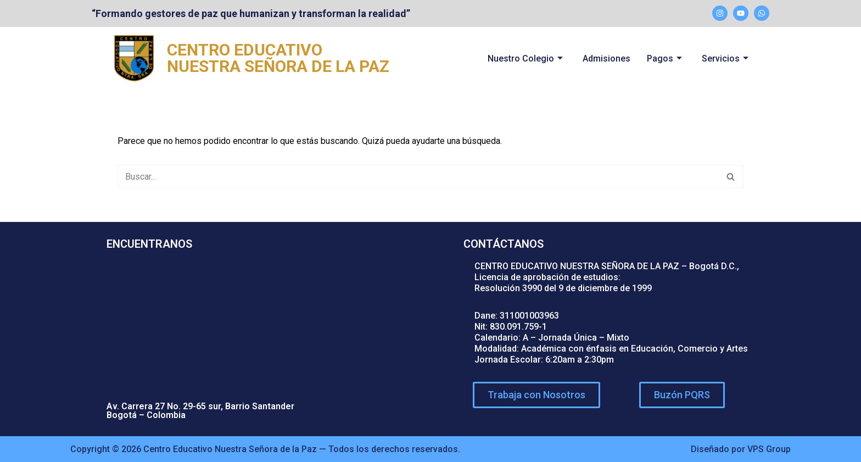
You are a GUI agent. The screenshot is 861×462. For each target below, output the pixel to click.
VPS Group (769, 449)
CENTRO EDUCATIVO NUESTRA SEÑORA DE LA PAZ (278, 58)
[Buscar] (418, 176)
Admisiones (606, 58)
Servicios (725, 58)
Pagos (664, 58)
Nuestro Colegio (525, 58)
